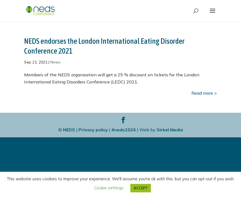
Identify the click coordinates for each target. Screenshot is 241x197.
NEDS (69, 129)
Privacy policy (93, 129)
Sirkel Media (170, 129)
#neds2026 (123, 129)
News (55, 62)
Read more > (204, 93)
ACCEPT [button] (141, 188)
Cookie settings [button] (109, 187)
